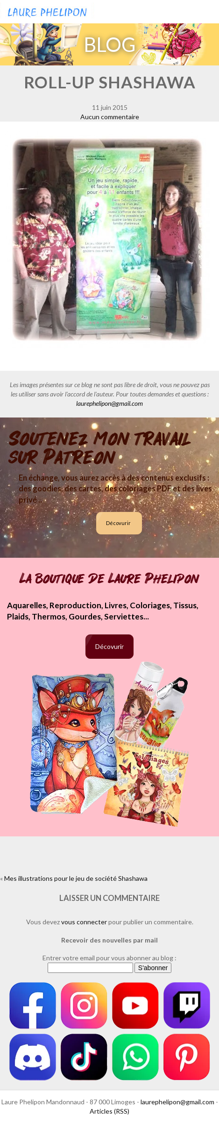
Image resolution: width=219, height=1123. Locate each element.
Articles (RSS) (109, 1111)
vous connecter (84, 922)
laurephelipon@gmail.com (109, 403)
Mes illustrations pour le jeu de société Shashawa (76, 878)
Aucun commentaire (109, 117)
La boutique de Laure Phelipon (109, 578)
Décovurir (118, 523)
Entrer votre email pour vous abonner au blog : (109, 958)
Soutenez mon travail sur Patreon (100, 448)
